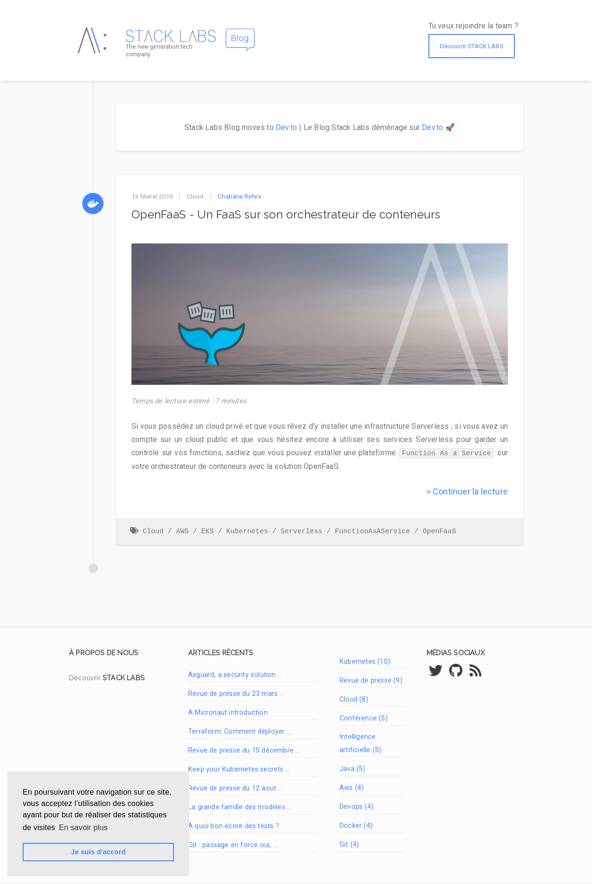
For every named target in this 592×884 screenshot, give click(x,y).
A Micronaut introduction (228, 712)
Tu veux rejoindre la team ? (473, 25)
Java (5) (353, 768)
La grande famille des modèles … (239, 807)
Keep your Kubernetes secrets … (239, 769)
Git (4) (349, 844)
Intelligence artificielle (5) (360, 743)
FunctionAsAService (372, 530)
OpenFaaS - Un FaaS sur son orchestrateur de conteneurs (286, 214)
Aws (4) (352, 787)
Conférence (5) (364, 718)
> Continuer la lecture (467, 491)
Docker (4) (356, 825)
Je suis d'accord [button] (98, 852)
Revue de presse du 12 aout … (235, 788)
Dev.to (286, 127)
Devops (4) (357, 806)
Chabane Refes (239, 196)
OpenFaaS (439, 530)
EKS (207, 530)
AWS (182, 530)
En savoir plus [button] (83, 827)
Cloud (195, 196)
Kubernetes (247, 530)
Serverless (301, 530)
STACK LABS (124, 677)
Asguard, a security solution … (235, 674)
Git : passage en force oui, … (233, 845)
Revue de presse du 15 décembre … (244, 750)
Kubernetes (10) (365, 661)
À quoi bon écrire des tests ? (233, 826)
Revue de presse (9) (371, 680)
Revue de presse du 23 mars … (236, 693)
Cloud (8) (354, 699)
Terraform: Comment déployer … (239, 731)
